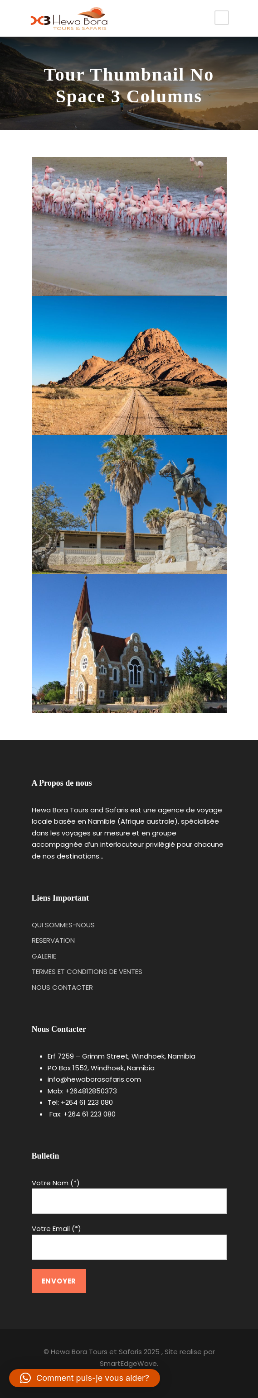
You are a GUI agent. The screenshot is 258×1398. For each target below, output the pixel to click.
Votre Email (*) (129, 1242)
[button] (84, 1378)
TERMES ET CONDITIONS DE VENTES (87, 971)
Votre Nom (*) (129, 1196)
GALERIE (44, 956)
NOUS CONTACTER (62, 987)
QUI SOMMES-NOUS (63, 925)
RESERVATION (53, 940)
